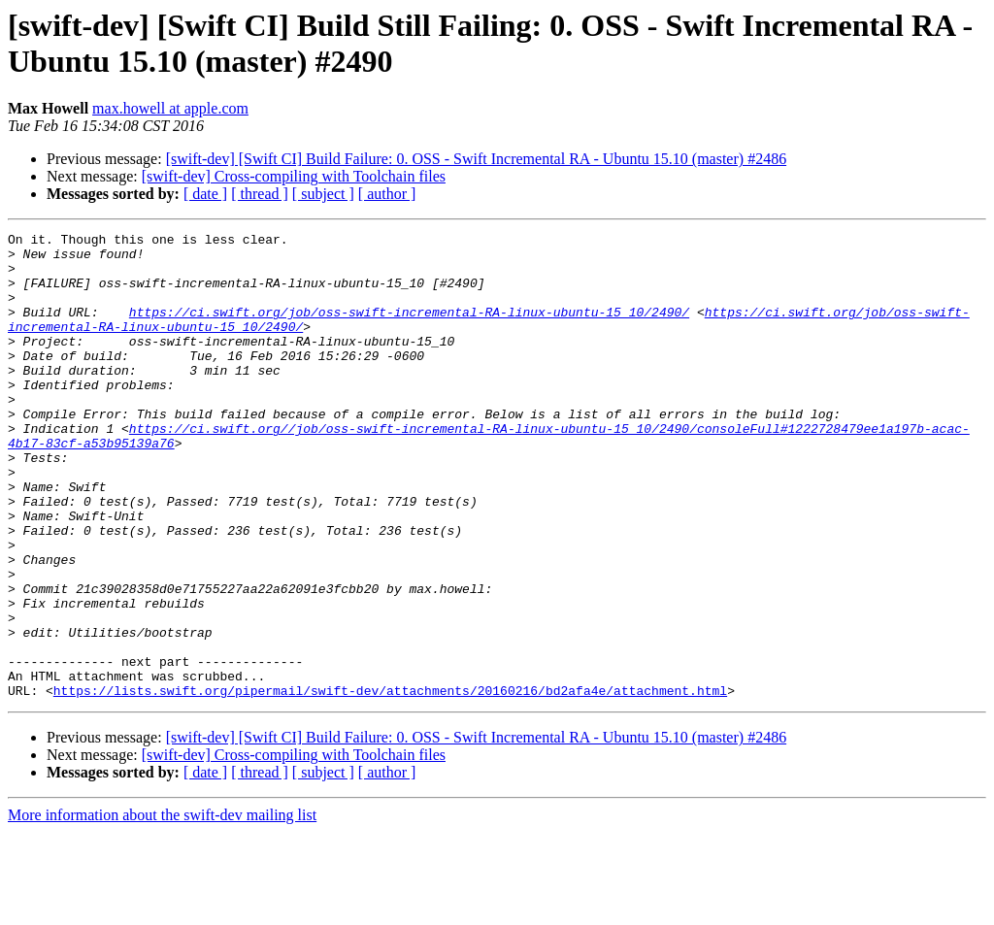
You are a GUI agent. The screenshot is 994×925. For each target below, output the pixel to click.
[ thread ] (259, 193)
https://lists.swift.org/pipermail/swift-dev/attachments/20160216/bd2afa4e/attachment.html (390, 783)
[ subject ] (323, 193)
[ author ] (387, 193)
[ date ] (205, 193)
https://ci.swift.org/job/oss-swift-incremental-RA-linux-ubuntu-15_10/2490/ (409, 329)
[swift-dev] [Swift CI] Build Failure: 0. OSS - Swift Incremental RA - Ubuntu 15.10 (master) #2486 (476, 158)
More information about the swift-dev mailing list (162, 908)
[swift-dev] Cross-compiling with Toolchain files (294, 176)
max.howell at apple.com (170, 108)
